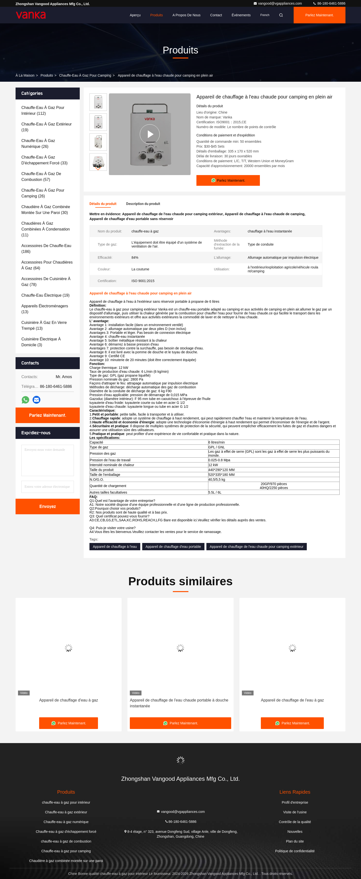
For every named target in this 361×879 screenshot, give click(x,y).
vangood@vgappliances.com (278, 3)
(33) (44, 160)
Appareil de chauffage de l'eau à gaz (292, 700)
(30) (45, 210)
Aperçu (135, 15)
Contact (216, 15)
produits (47, 75)
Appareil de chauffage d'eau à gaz (68, 700)
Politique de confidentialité (295, 851)
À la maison (25, 75)
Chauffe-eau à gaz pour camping (85, 75)
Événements (241, 15)
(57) (41, 177)
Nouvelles (294, 832)
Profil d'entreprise (295, 802)
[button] (98, 168)
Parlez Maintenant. (319, 15)
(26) (38, 144)
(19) (46, 127)
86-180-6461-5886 (329, 3)
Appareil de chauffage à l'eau (115, 547)
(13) (44, 309)
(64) (47, 265)
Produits (156, 15)
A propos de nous (187, 15)
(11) (45, 229)
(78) (45, 282)
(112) (42, 110)
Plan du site (295, 841)
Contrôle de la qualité (295, 822)
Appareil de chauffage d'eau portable (173, 547)
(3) (41, 342)
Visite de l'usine (295, 812)
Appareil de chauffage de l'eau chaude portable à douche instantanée (179, 703)
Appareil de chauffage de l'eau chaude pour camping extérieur (256, 547)
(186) (46, 249)
